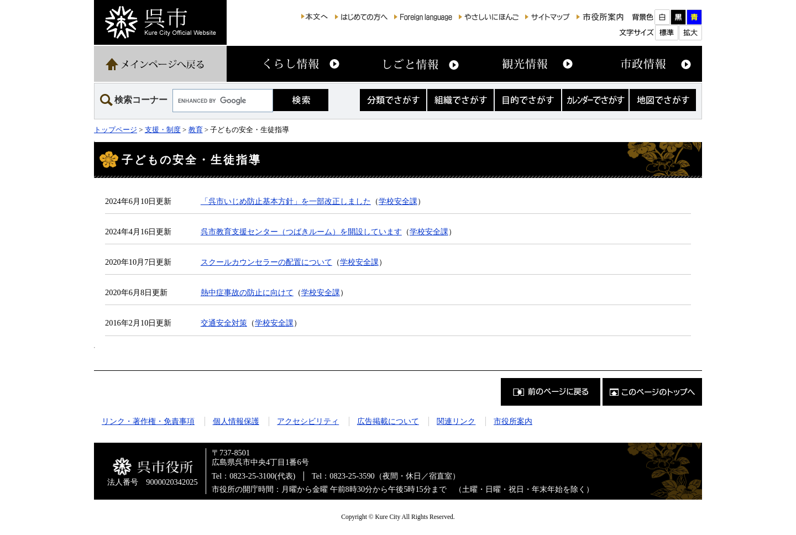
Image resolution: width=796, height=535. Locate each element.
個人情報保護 (236, 421)
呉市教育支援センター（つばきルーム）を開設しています (301, 231)
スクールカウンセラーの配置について (266, 262)
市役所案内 (513, 421)
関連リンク (456, 421)
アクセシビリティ (308, 421)
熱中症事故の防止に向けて (247, 292)
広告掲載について (388, 421)
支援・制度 (163, 129)
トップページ (115, 129)
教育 (195, 129)
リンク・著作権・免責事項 (148, 421)
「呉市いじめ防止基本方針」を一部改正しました (286, 201)
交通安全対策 (224, 322)
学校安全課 (398, 201)
